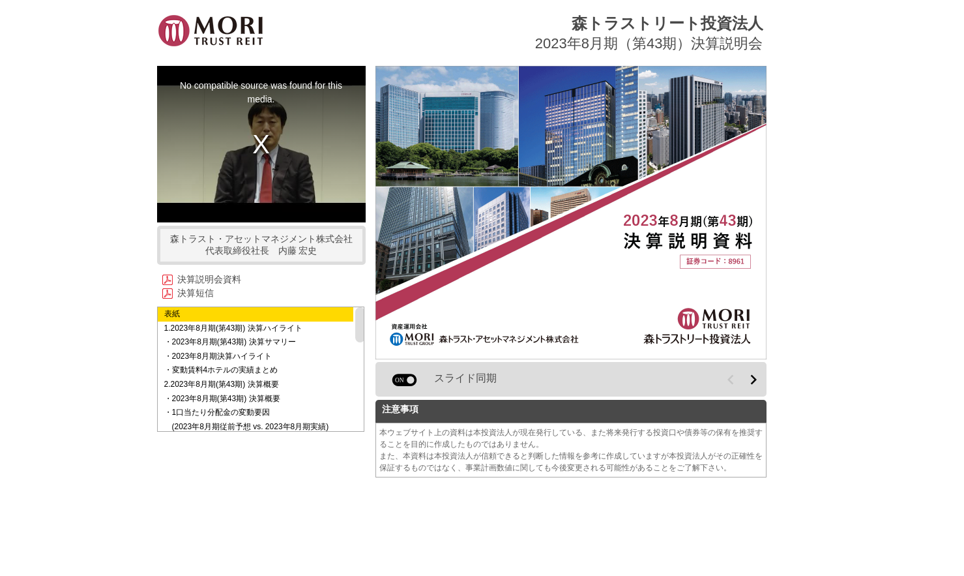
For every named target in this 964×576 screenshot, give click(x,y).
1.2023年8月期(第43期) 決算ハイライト (233, 328)
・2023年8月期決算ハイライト (218, 356)
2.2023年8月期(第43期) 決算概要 (221, 384)
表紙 (172, 313)
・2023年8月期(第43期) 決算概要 (222, 398)
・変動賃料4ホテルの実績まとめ (221, 369)
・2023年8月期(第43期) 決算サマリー (230, 341)
